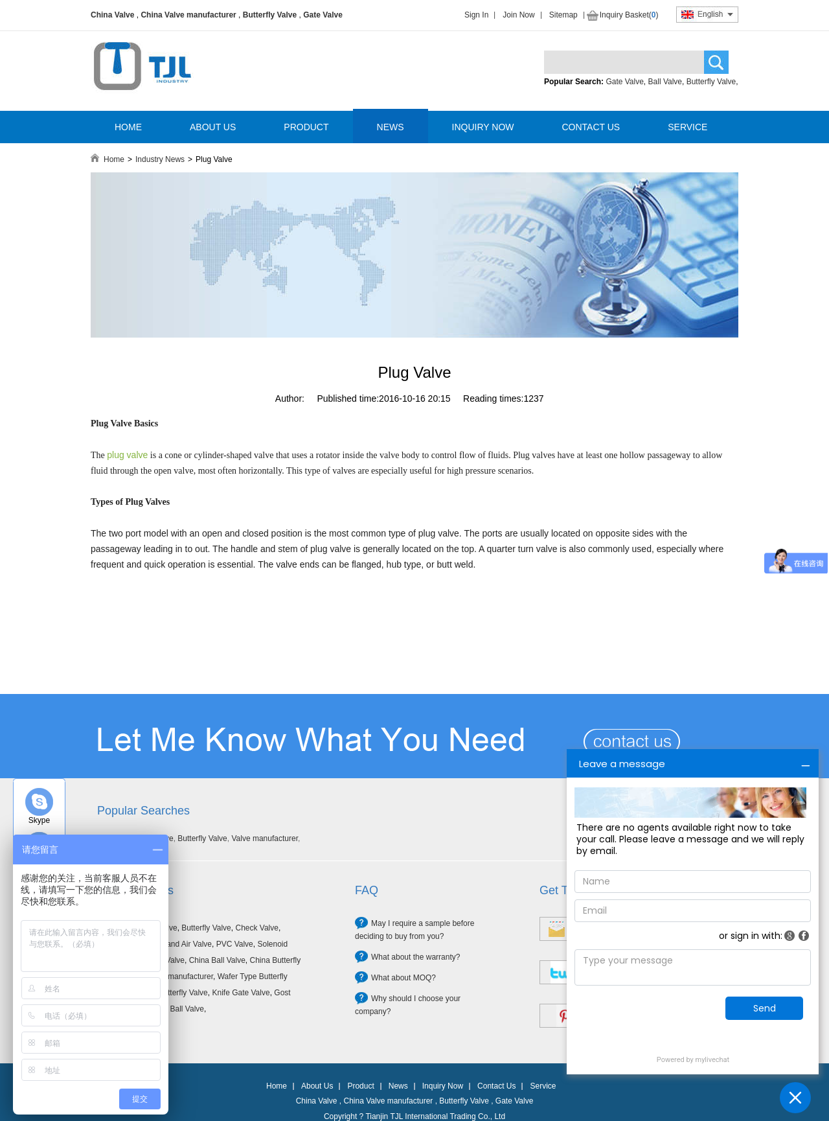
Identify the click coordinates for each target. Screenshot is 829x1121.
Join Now (518, 14)
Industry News (160, 159)
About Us (317, 1086)
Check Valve (256, 927)
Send (764, 1008)
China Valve (112, 14)
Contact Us (496, 1086)
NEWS (390, 127)
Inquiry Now (442, 1086)
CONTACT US (591, 127)
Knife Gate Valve (240, 992)
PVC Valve (234, 944)
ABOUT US (213, 127)
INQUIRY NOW (483, 127)
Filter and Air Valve (179, 944)
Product (360, 1086)
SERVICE (687, 127)
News (398, 1086)
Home (114, 159)
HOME (128, 127)
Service (543, 1086)
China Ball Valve (217, 960)
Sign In (476, 14)
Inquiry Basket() (629, 14)
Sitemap (563, 14)
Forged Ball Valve (173, 1008)
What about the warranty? (415, 957)
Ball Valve (665, 81)
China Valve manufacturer (188, 14)
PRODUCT (306, 127)
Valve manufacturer (264, 838)
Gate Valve (323, 14)
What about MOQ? (403, 977)
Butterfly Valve (270, 14)
